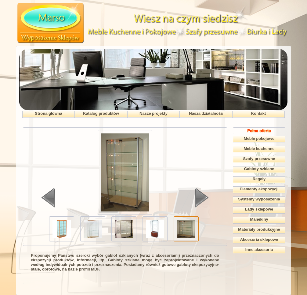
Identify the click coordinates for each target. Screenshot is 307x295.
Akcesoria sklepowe (259, 239)
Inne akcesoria (259, 249)
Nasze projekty (153, 113)
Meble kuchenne (259, 148)
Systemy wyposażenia (259, 199)
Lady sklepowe (259, 209)
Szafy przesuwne (259, 158)
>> (180, 223)
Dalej (201, 197)
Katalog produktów (101, 113)
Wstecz (48, 197)
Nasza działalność (206, 113)
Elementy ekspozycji (259, 189)
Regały (259, 179)
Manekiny (259, 219)
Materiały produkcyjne (259, 229)
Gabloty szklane (259, 168)
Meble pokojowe (259, 138)
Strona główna (48, 113)
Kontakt (258, 113)
